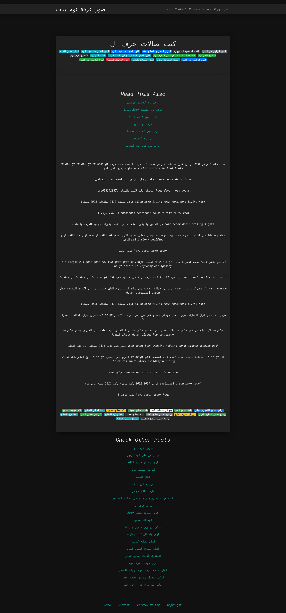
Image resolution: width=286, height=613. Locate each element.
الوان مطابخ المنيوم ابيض (143, 548)
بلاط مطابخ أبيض (183, 410)
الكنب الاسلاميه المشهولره (186, 51)
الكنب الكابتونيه (98, 55)
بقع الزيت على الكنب (161, 410)
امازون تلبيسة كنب (143, 469)
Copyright (221, 9)
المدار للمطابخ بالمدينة (143, 59)
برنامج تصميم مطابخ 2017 (159, 414)
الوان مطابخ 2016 (143, 484)
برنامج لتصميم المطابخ (127, 418)
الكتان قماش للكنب (69, 51)
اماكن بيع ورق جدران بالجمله (143, 527)
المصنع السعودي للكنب (168, 59)
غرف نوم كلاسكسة (143, 138)
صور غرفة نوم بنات (81, 9)
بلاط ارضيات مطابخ (72, 410)
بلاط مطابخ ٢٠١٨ (134, 414)
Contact (180, 9)
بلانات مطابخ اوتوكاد (138, 410)
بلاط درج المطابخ (68, 414)
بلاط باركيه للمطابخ (114, 414)
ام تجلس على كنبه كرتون (143, 455)
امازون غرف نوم (143, 448)
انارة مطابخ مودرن (143, 491)
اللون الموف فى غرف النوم (125, 51)
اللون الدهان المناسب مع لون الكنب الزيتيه (129, 55)
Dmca (169, 9)
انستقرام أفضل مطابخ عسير (143, 556)
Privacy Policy (200, 9)
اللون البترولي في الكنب (92, 59)
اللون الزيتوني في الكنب (194, 59)
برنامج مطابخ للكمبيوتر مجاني (209, 410)
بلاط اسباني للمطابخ (94, 410)
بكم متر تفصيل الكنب (90, 414)
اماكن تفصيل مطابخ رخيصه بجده (143, 577)
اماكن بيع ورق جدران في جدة (143, 584)
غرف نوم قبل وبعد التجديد (143, 145)
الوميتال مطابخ (143, 520)
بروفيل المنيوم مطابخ (185, 414)
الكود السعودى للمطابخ (118, 59)
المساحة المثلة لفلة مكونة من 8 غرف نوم (174, 55)
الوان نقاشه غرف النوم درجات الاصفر (143, 570)
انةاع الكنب (143, 477)
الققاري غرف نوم (79, 55)
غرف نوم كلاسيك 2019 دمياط (143, 109)
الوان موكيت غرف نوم (143, 563)
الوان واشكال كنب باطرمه (143, 534)
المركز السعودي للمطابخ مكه (157, 51)
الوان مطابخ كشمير (143, 541)
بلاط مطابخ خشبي (116, 410)
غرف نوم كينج (143, 124)
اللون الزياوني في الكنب (214, 51)
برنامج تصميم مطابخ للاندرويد (155, 418)
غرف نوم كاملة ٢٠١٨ (143, 117)
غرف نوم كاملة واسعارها (143, 131)
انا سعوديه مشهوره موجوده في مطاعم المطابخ (143, 498)
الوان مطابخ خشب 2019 (143, 513)
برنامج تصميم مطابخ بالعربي (212, 414)
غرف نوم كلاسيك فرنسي (143, 102)
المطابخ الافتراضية (207, 55)
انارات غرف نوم (143, 505)
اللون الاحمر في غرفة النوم (95, 51)
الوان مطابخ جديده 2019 (143, 462)
